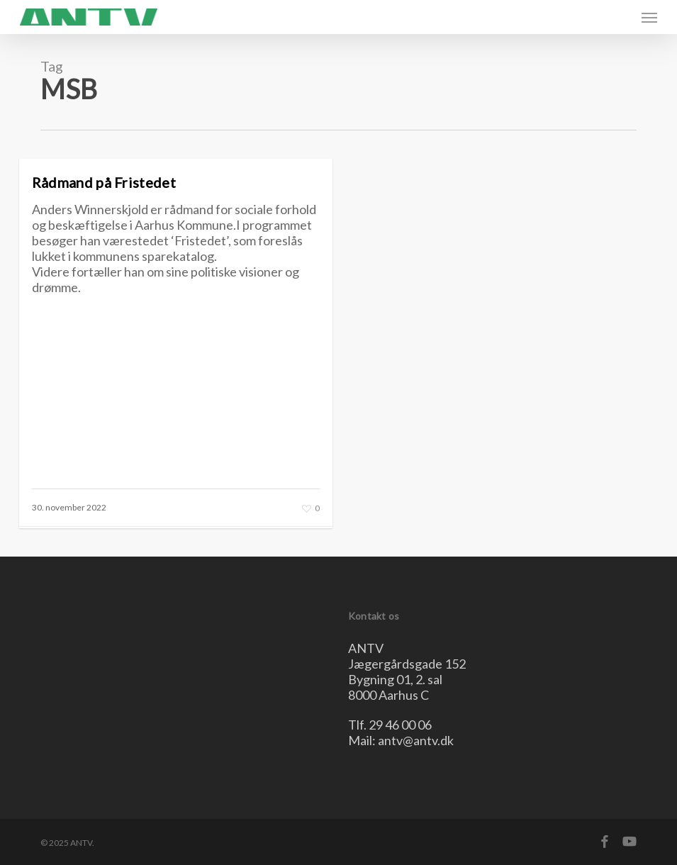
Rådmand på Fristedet (104, 182)
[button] (649, 17)
